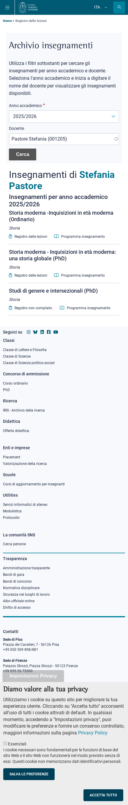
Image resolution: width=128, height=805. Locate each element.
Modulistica (12, 511)
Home (7, 21)
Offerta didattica (16, 431)
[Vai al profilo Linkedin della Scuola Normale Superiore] (42, 332)
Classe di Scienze (17, 356)
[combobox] (64, 139)
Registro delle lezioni (31, 21)
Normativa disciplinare (21, 588)
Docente (16, 128)
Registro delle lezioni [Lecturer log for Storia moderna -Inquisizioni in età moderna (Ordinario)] (28, 237)
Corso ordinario (15, 383)
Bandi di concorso (17, 581)
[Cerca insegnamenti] (22, 154)
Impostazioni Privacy (33, 686)
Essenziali (17, 755)
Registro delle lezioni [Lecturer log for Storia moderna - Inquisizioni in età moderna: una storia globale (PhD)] (28, 275)
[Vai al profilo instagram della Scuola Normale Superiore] (28, 332)
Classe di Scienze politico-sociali (29, 363)
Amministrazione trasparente (26, 568)
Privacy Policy (93, 744)
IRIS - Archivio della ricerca (24, 410)
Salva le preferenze (29, 785)
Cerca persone (14, 544)
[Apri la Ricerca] (119, 7)
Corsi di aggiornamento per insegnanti (34, 484)
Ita (97, 7)
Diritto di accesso (17, 607)
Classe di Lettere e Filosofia (25, 350)
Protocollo (11, 518)
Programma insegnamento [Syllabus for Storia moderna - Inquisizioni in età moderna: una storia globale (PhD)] (79, 275)
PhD (6, 390)
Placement (11, 457)
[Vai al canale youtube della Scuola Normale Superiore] (55, 332)
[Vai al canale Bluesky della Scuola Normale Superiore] (35, 332)
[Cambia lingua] (105, 7)
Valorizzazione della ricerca (25, 464)
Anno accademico (25, 105)
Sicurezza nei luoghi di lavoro (26, 594)
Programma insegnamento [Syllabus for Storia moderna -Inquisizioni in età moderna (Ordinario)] (79, 237)
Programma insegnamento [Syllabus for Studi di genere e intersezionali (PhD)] (85, 308)
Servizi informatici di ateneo (25, 505)
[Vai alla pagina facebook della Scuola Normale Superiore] (48, 332)
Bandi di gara (13, 575)
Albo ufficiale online (18, 601)
